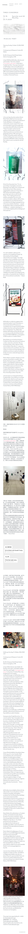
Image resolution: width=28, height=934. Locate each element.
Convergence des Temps (10, 63)
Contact (11, 5)
